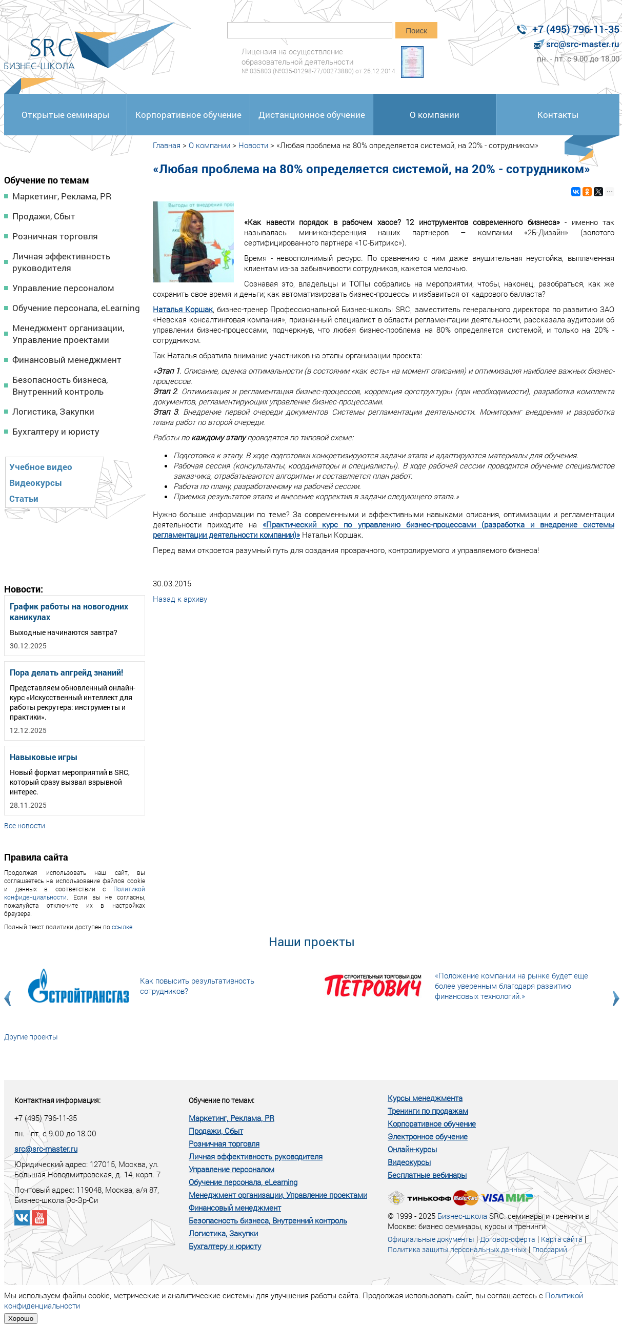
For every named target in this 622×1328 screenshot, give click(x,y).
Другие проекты (31, 1036)
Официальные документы (431, 1239)
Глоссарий (549, 1249)
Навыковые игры (43, 756)
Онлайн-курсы (412, 1149)
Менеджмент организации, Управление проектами (68, 333)
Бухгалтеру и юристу (55, 431)
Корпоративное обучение (188, 114)
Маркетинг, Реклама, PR (61, 196)
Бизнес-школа (462, 1216)
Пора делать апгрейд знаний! (66, 672)
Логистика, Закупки (53, 411)
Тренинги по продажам (428, 1111)
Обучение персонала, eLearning (76, 308)
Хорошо (20, 1318)
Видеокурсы (35, 482)
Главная (166, 145)
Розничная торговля (55, 236)
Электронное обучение (428, 1136)
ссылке (122, 927)
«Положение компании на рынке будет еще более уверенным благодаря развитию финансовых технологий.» (511, 985)
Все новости (24, 825)
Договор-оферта (507, 1239)
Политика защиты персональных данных (457, 1249)
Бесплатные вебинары (427, 1175)
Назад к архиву (180, 599)
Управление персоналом (63, 288)
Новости (253, 145)
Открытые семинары (65, 114)
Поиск (416, 30)
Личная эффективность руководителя (61, 262)
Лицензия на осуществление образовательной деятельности (319, 60)
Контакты (557, 114)
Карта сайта (562, 1239)
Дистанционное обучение (311, 114)
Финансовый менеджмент (67, 359)
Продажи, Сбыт (43, 216)
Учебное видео (40, 467)
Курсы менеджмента (425, 1098)
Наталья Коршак (183, 309)
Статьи (23, 498)
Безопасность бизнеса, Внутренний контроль (60, 385)
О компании (434, 114)
